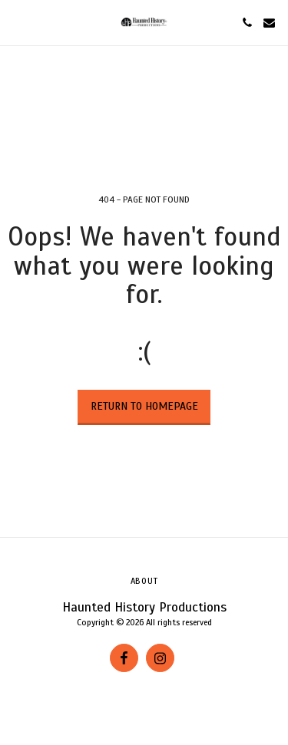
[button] (17, 22)
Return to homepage (144, 406)
